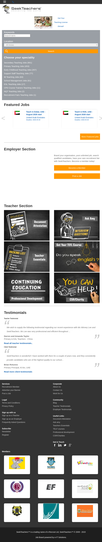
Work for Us (58, 393)
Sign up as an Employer (12, 419)
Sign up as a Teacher (10, 415)
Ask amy (56, 422)
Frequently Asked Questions (13, 422)
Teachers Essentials (61, 425)
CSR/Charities (59, 436)
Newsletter (6, 431)
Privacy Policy (8, 406)
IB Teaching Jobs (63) (13, 77)
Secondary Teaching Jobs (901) (18, 62)
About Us (57, 387)
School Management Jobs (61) (17, 80)
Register (5, 435)
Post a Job (6, 393)
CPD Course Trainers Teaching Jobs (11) (22, 88)
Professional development (63, 432)
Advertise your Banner (11, 390)
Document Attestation (62, 419)
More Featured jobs (90, 137)
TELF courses (59, 429)
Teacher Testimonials (61, 406)
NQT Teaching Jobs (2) (14, 91)
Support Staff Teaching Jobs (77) (18, 73)
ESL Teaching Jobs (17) (14, 84)
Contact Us (57, 390)
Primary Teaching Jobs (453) (16, 66)
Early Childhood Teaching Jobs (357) (20, 70)
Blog (55, 403)
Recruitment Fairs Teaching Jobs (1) (20, 95)
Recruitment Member (10, 387)
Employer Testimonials (62, 409)
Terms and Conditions (11, 403)
